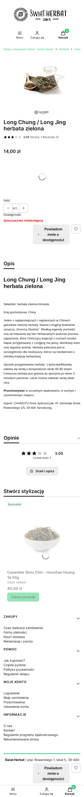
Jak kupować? (14, 660)
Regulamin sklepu (16, 674)
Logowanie (11, 693)
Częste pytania (15, 665)
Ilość (7, 200)
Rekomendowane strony (21, 739)
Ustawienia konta (16, 706)
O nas (8, 726)
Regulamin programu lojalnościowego (31, 735)
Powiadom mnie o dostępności (51, 234)
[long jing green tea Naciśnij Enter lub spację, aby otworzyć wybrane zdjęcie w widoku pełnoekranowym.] (42, 80)
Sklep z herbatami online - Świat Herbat (29, 49)
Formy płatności (15, 632)
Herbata (64, 49)
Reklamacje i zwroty (18, 641)
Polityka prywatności (19, 669)
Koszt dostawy (14, 637)
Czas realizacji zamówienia (23, 628)
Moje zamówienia (16, 697)
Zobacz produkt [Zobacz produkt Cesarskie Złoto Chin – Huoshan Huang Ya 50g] (23, 597)
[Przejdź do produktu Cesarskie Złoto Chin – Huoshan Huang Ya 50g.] (42, 534)
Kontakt (9, 730)
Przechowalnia (14, 702)
